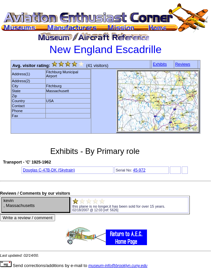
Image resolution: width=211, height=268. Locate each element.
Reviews (182, 64)
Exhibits (160, 64)
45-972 (139, 170)
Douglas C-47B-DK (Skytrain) (49, 170)
